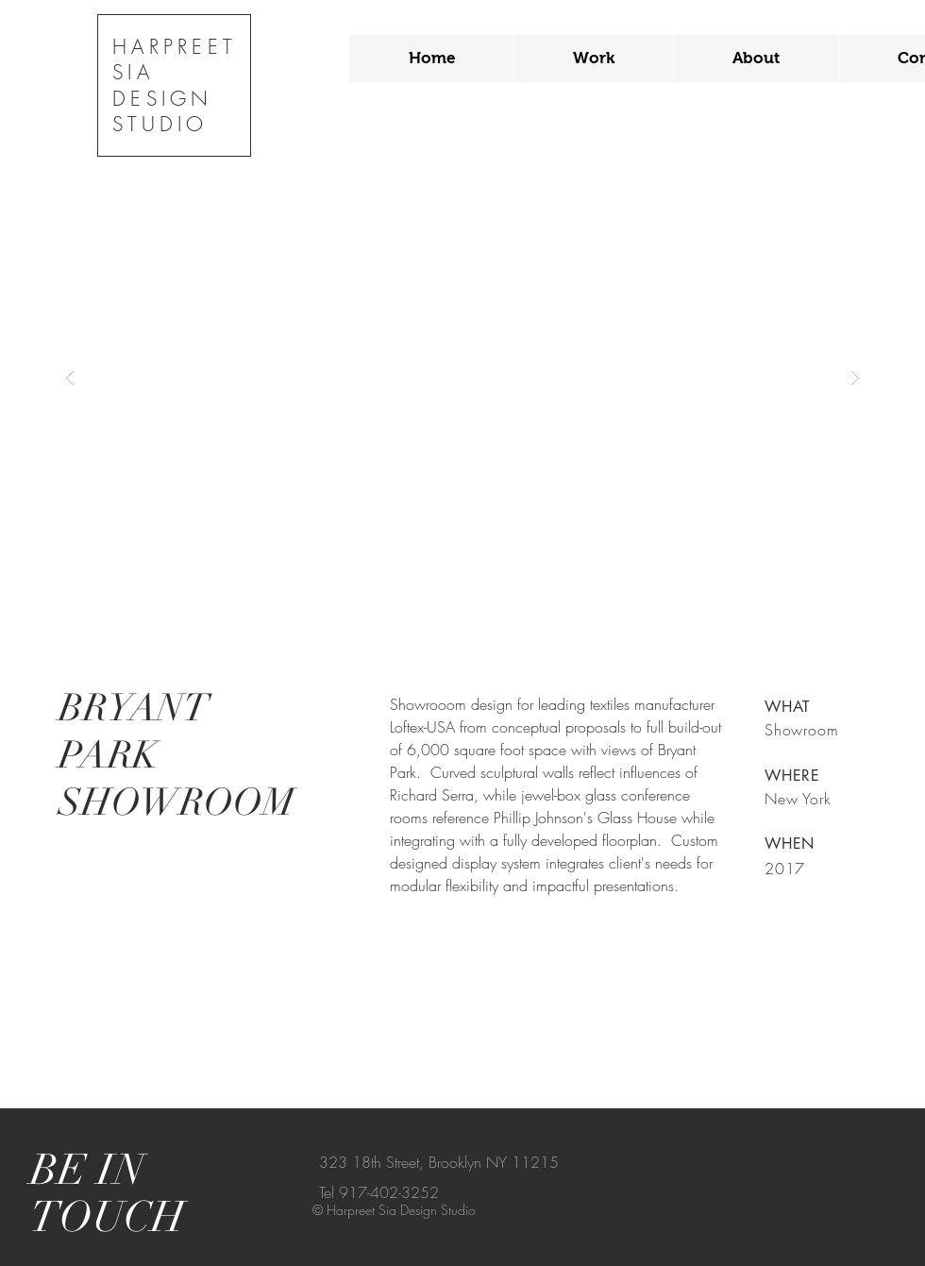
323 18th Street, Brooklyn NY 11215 (439, 1162)
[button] (462, 377)
